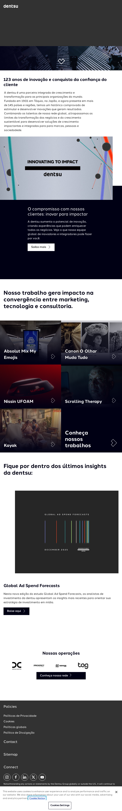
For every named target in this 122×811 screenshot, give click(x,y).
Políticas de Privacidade (20, 716)
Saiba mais (41, 247)
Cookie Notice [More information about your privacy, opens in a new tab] (37, 798)
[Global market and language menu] (28, 6)
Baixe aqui (16, 611)
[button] (61, 61)
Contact (10, 742)
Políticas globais (15, 727)
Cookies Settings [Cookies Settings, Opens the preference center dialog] (59, 805)
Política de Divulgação (19, 732)
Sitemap (11, 754)
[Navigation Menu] (115, 6)
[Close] (116, 792)
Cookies (9, 721)
